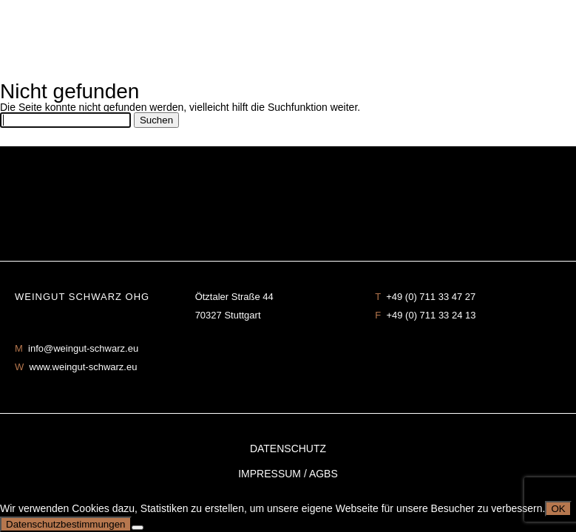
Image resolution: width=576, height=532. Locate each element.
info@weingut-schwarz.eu (83, 348)
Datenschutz (288, 448)
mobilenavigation (554, 22)
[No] (137, 527)
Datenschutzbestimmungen (66, 524)
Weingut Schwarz (288, 40)
